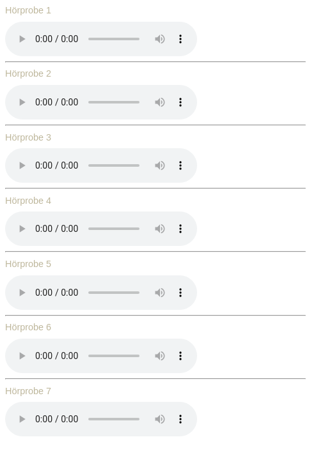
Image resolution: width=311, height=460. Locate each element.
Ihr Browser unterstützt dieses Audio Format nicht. (101, 39)
